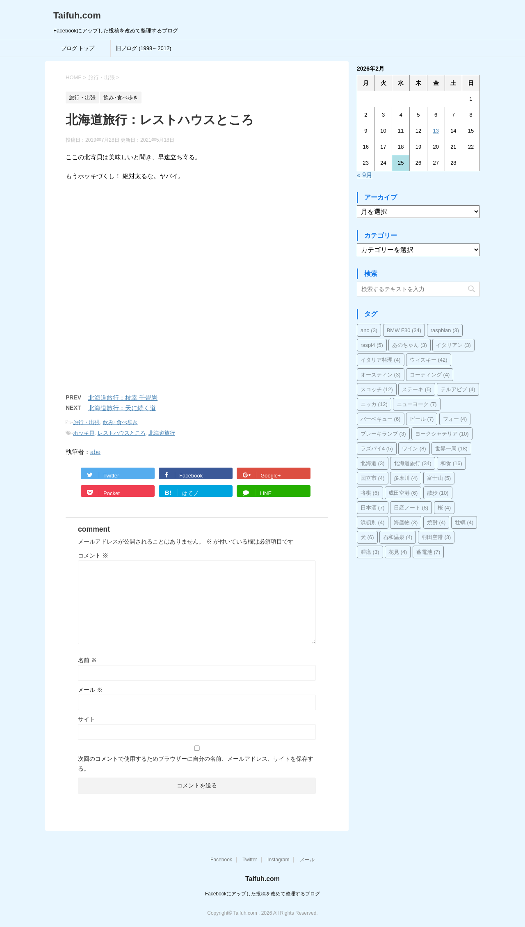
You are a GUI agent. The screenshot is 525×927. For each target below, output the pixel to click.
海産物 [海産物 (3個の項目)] (406, 522)
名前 (87, 660)
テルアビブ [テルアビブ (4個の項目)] (458, 389)
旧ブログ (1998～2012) (143, 48)
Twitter (249, 860)
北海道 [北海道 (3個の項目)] (373, 463)
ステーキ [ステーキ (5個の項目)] (416, 389)
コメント (93, 555)
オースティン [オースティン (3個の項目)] (381, 375)
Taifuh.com (77, 15)
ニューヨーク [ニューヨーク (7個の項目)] (417, 404)
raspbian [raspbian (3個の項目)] (445, 330)
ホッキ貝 (83, 433)
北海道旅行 (161, 433)
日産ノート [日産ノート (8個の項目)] (411, 508)
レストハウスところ (122, 433)
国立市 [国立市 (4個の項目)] (373, 478)
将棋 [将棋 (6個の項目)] (370, 493)
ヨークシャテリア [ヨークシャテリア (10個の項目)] (442, 434)
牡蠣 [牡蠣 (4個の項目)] (464, 522)
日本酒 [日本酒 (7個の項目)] (373, 508)
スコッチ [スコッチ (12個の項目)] (377, 389)
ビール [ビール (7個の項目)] (422, 419)
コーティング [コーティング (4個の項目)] (430, 375)
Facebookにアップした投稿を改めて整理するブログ (262, 894)
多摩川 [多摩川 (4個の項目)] (406, 478)
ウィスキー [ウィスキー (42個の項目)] (428, 360)
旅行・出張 (86, 422)
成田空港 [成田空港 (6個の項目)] (403, 493)
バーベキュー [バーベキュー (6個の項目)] (381, 419)
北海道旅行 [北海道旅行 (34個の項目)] (412, 463)
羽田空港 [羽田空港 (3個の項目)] (436, 537)
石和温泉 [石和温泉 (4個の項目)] (398, 537)
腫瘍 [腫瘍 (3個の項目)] (370, 552)
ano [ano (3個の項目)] (369, 330)
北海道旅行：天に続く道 (122, 407)
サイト (86, 719)
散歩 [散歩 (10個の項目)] (438, 493)
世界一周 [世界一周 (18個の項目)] (451, 448)
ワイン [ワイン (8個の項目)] (414, 448)
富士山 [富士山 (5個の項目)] (439, 478)
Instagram (278, 860)
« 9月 (364, 175)
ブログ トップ (78, 48)
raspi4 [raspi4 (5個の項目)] (372, 345)
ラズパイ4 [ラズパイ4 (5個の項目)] (377, 448)
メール (90, 689)
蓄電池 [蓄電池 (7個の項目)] (428, 552)
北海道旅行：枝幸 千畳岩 (123, 397)
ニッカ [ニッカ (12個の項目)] (374, 404)
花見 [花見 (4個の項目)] (397, 552)
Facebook (221, 860)
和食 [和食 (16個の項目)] (451, 463)
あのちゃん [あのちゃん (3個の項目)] (409, 345)
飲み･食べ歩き (120, 422)
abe (95, 451)
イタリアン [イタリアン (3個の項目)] (453, 345)
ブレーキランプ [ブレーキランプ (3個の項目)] (383, 434)
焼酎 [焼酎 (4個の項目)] (436, 522)
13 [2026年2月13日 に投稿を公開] (435, 131)
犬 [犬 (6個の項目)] (367, 537)
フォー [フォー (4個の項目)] (455, 419)
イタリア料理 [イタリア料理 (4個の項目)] (381, 360)
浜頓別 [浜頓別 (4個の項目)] (373, 522)
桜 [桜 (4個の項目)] (444, 508)
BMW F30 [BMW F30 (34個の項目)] (404, 330)
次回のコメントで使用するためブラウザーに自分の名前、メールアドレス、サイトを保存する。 (195, 763)
